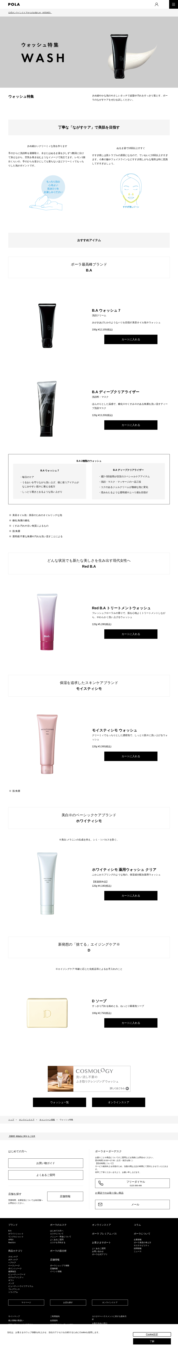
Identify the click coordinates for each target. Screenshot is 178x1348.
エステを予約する (57, 1242)
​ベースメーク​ (14, 1265)
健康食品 (12, 1271)
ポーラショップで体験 (59, 1265)
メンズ (11, 1283)
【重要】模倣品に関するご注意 (21, 1136)
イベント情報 (56, 1271)
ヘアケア (12, 1262)
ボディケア (13, 1260)
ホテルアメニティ (16, 1277)
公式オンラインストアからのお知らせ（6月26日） (30, 13)
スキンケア (13, 1257)
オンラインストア (118, 1102)
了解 (152, 1341)
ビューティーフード (17, 1274)
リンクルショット (16, 1237)
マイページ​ (26, 1302)
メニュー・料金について (60, 1237)
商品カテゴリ (15, 1251)
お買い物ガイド (45, 1163)
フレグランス (14, 1289)
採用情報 (138, 1248)
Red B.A (11, 1242)
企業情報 (138, 1239)
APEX (10, 1239)
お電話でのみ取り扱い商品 (109, 1193)
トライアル (13, 1292)
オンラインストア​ (110, 1302)
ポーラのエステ (58, 1225)
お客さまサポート (101, 1242)
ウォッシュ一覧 (59, 1102)
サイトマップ (14, 1316)
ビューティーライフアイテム (20, 1286)
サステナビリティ (141, 1245)
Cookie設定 (152, 1334)
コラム (137, 1225)
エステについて (57, 1234)
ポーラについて (142, 1233)
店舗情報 (65, 1196)
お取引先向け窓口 (99, 1323)
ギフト (11, 1280)
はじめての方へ (57, 1231)
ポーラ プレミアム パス (104, 1233)
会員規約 (54, 1320)
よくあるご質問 (45, 1175)
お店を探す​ (68, 1302)
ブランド (13, 1225)
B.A (9, 1231)
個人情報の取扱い (16, 1320)
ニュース (138, 1251)
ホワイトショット (16, 1234)
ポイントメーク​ (15, 1268)
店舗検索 (54, 1268)
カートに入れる (131, 339)
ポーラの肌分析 (58, 1251)
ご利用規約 (55, 1316)
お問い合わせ (98, 1251)
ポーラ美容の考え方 (142, 1242)
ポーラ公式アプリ (99, 1254)
